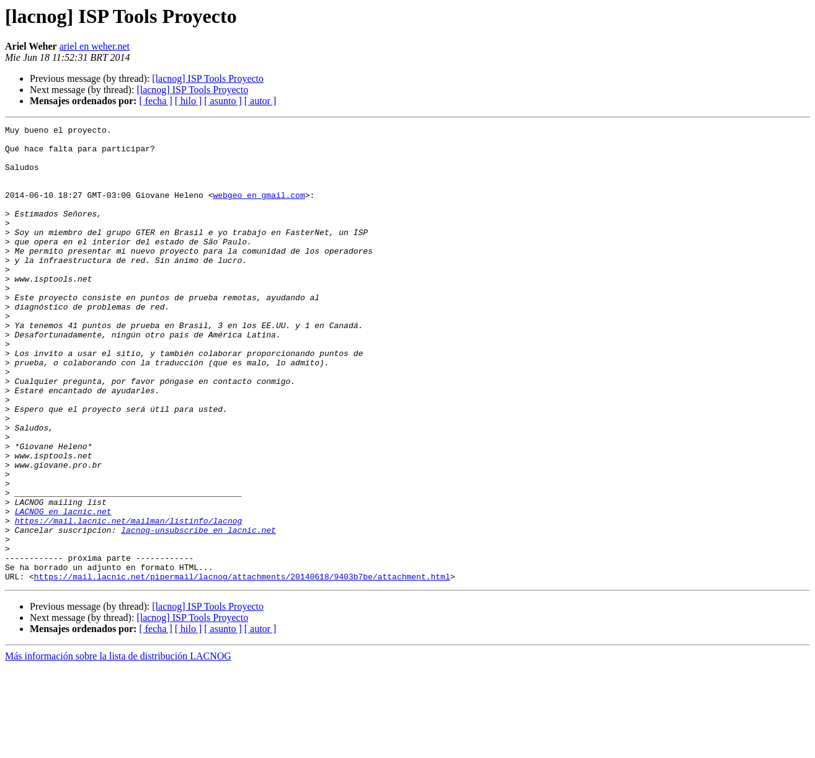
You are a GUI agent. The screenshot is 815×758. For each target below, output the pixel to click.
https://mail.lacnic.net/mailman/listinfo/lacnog (129, 600)
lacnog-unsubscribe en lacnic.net (198, 611)
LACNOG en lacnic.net (63, 589)
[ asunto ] (222, 101)
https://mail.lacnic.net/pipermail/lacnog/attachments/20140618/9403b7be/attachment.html (242, 667)
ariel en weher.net (95, 46)
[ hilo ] (188, 101)
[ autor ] (260, 101)
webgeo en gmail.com (259, 209)
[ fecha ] (155, 101)
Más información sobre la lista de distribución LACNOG (118, 747)
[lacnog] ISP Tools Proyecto (208, 78)
